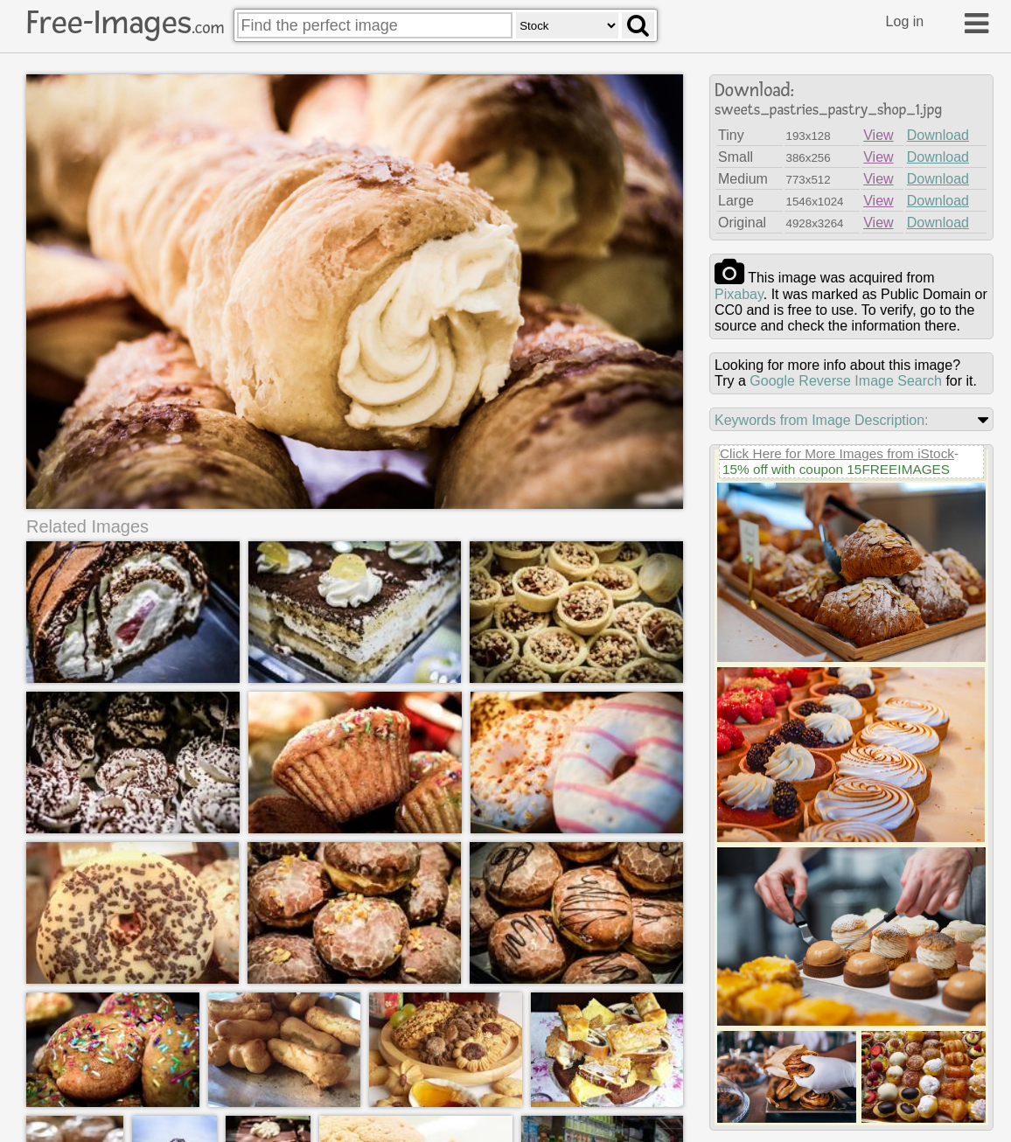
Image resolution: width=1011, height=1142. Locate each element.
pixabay (739, 294)
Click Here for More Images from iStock (837, 453)
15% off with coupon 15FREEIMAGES (836, 469)
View (878, 135)
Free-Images (125, 23)
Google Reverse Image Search (846, 380)
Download (938, 135)
